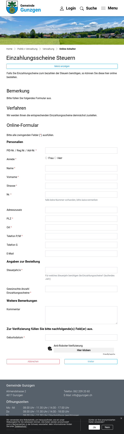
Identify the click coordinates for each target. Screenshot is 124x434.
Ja (94, 427)
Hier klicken (84, 350)
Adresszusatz (14, 209)
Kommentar (13, 309)
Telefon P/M (15, 236)
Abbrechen (33, 361)
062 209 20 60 (81, 391)
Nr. (9, 194)
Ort (9, 227)
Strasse (12, 185)
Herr (59, 158)
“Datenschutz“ (21, 426)
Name (11, 168)
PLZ (10, 218)
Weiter (91, 361)
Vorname (13, 177)
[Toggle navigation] (108, 7)
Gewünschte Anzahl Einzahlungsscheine (19, 290)
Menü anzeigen (62, 66)
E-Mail (10, 253)
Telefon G (12, 244)
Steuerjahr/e (14, 270)
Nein (107, 427)
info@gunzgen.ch (82, 395)
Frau (51, 158)
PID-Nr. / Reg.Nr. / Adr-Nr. (22, 150)
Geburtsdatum (16, 337)
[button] (88, 8)
